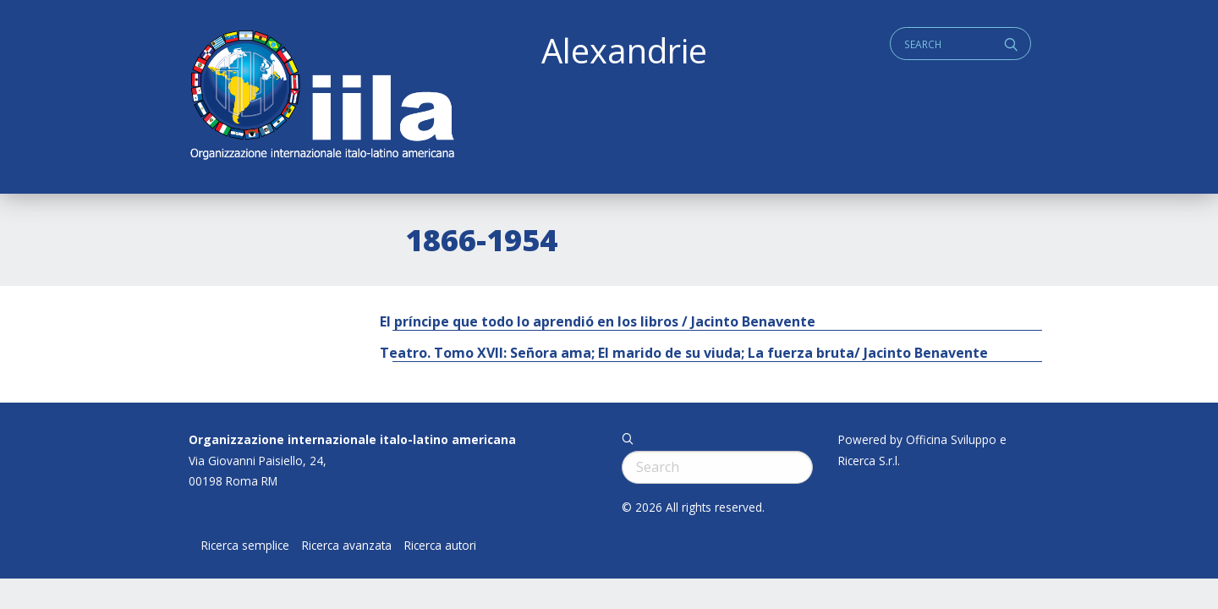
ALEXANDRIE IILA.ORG (321, 97)
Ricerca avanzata (347, 545)
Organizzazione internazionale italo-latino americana (352, 439)
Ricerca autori (440, 545)
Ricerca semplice (245, 545)
